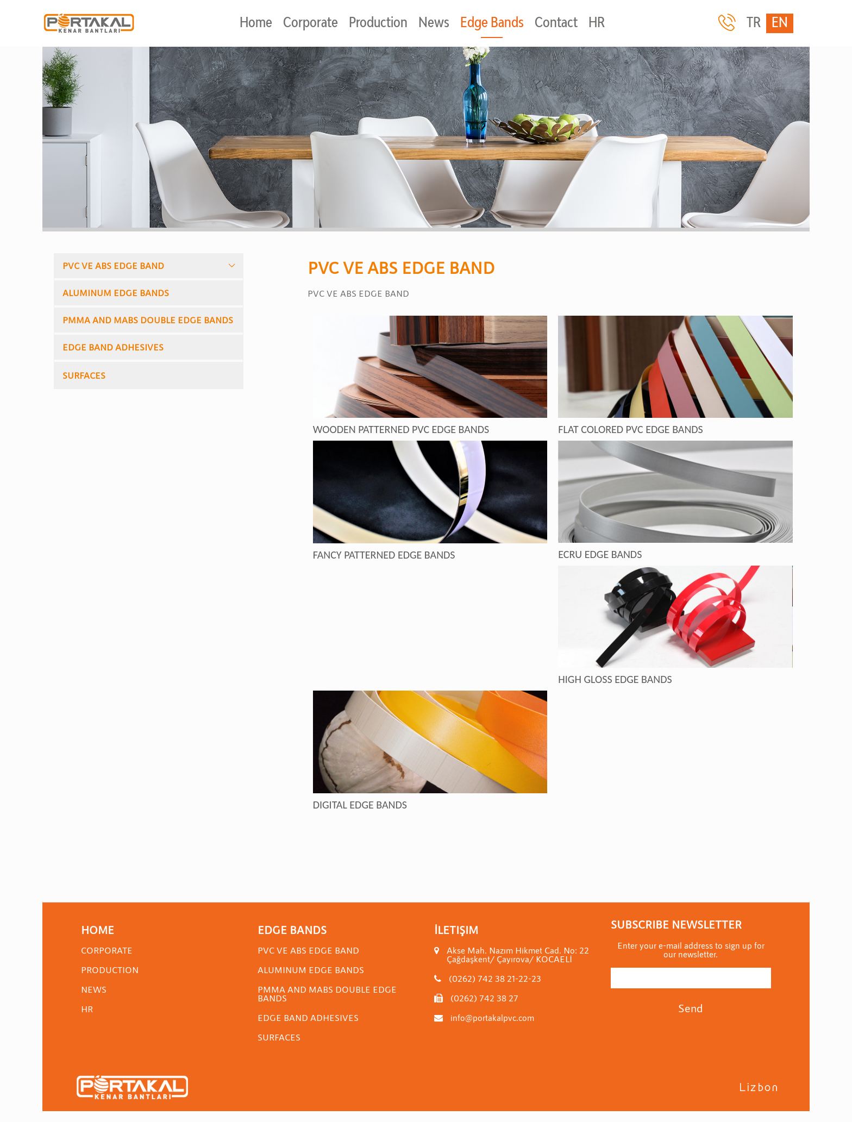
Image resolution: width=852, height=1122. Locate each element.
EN (780, 23)
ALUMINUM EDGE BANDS (115, 292)
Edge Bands (492, 23)
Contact (556, 23)
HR (596, 23)
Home (256, 23)
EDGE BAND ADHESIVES (113, 347)
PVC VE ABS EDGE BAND (113, 265)
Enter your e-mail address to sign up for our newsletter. (691, 949)
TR (754, 23)
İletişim (456, 929)
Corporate (310, 23)
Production (378, 23)
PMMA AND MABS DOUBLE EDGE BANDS (147, 320)
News (433, 23)
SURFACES (83, 375)
